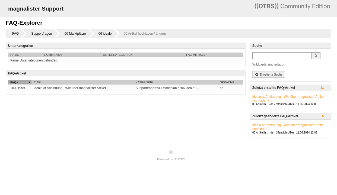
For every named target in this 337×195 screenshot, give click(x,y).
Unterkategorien (117, 54)
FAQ (15, 33)
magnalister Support (35, 8)
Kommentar (53, 54)
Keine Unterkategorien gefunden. (34, 60)
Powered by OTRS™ (171, 155)
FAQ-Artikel (195, 54)
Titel (38, 82)
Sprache (227, 82)
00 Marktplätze (75, 33)
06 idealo (105, 33)
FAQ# (14, 82)
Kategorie (144, 82)
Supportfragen (41, 33)
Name (14, 54)
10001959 (17, 88)
